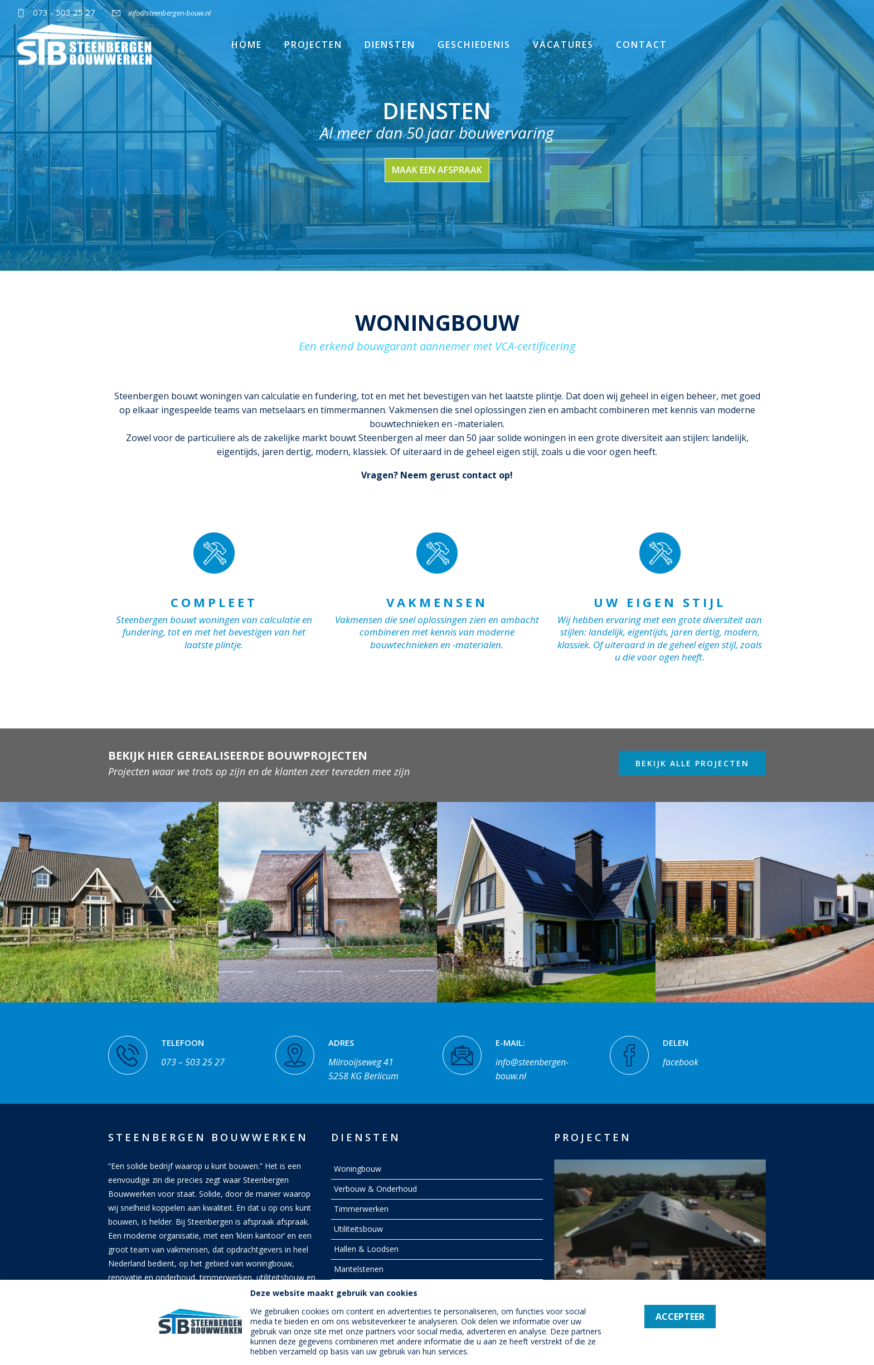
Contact (641, 44)
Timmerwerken (361, 1208)
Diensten (390, 44)
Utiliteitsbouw (358, 1229)
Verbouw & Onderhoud (375, 1188)
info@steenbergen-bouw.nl (169, 13)
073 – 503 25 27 (193, 1054)
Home (246, 44)
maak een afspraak (437, 170)
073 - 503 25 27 (64, 12)
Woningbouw (357, 1168)
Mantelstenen (358, 1269)
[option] (109, 902)
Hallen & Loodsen (366, 1249)
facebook (680, 1054)
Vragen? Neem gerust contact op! (437, 475)
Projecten (313, 44)
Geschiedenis (474, 44)
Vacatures (563, 44)
